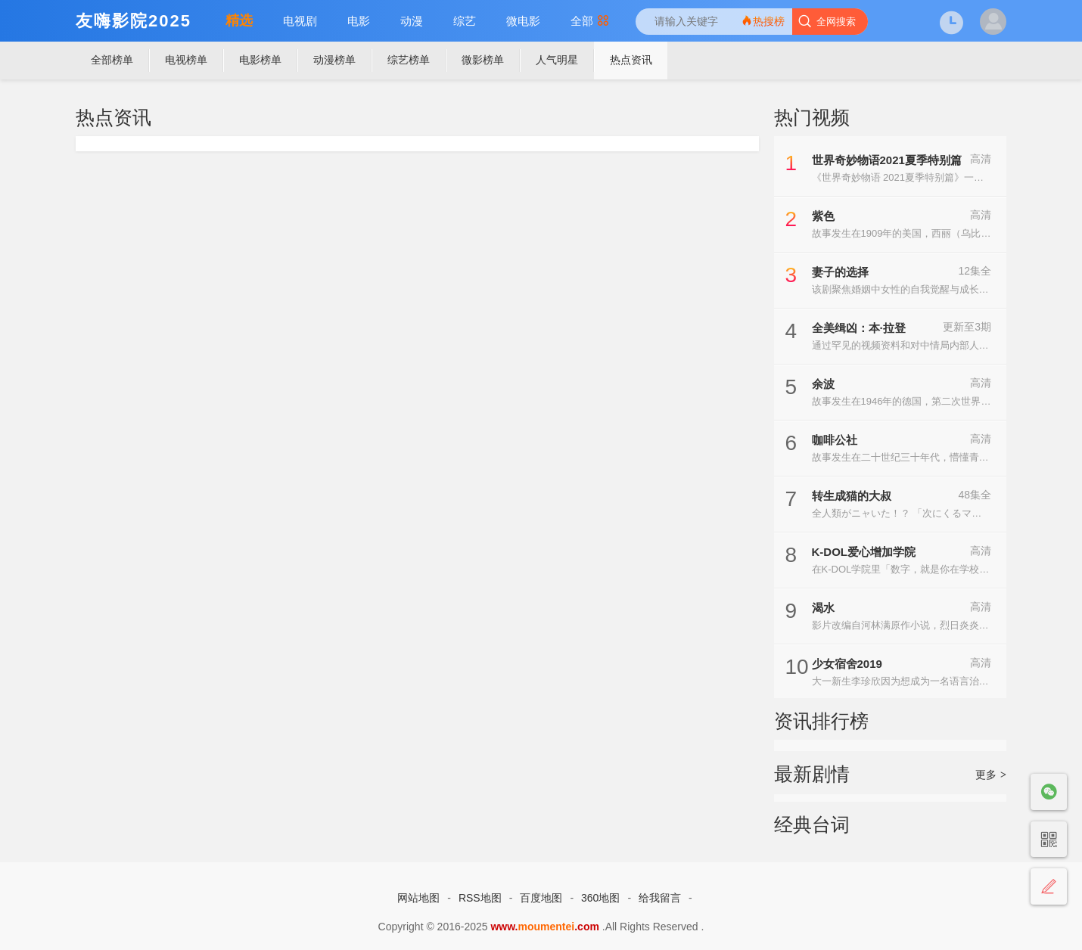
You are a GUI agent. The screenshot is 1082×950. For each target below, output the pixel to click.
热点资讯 (631, 60)
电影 (358, 20)
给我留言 (660, 898)
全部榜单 (112, 60)
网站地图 (418, 898)
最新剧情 (812, 773)
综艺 (464, 20)
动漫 (411, 20)
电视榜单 (186, 60)
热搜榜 (763, 20)
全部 (590, 20)
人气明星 (557, 60)
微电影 (523, 20)
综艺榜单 (408, 60)
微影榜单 (483, 60)
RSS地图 (480, 898)
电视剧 (300, 20)
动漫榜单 (334, 60)
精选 (239, 20)
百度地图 (541, 898)
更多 (990, 774)
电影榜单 (260, 60)
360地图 (600, 898)
